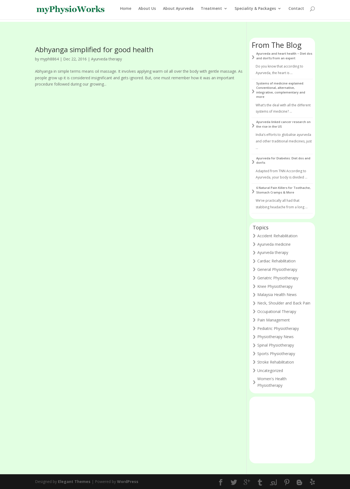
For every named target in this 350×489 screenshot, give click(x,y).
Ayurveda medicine (274, 244)
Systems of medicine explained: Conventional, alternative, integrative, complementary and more (280, 90)
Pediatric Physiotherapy (278, 328)
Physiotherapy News (275, 336)
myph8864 (49, 59)
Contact (296, 11)
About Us (147, 11)
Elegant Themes (74, 481)
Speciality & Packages (255, 11)
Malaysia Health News (277, 294)
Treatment (211, 11)
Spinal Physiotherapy (275, 345)
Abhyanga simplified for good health (94, 49)
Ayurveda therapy (106, 59)
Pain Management (273, 320)
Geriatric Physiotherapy (277, 277)
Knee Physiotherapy (275, 286)
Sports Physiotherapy (276, 353)
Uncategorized (270, 370)
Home (125, 11)
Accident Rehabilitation (277, 235)
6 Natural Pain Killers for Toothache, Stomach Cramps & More (283, 190)
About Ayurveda (178, 11)
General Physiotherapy (277, 269)
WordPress (127, 481)
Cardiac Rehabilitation (276, 260)
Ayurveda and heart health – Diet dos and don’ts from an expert (284, 55)
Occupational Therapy (276, 311)
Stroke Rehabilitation (275, 362)
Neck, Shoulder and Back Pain (283, 303)
